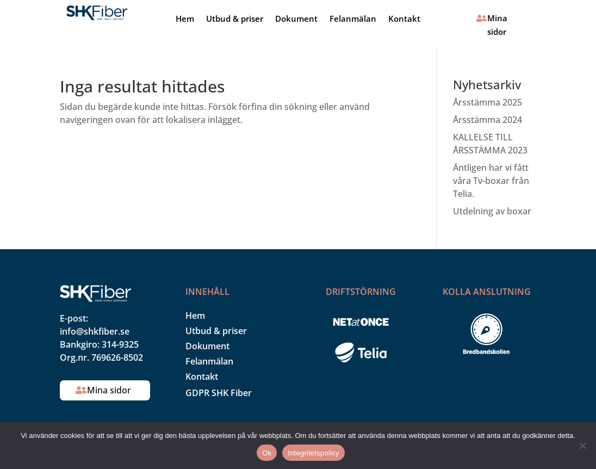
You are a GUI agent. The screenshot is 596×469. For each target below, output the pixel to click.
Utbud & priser (234, 19)
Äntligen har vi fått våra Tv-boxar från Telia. (491, 181)
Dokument (296, 19)
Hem (185, 19)
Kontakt (404, 19)
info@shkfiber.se (94, 331)
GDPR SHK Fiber (218, 393)
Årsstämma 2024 (487, 120)
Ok (266, 453)
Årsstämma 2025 (487, 102)
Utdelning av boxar (492, 211)
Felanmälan (353, 19)
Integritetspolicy (313, 453)
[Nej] (582, 445)
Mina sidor (497, 25)
